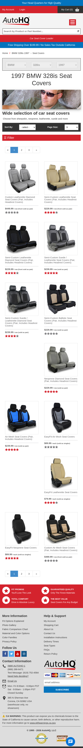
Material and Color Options (15, 633)
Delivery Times (51, 641)
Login (22, 9)
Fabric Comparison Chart (15, 629)
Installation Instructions (55, 637)
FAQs (47, 649)
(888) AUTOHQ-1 (16, 665)
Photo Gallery (9, 625)
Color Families (9, 637)
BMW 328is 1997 (20, 53)
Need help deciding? (18, 676)
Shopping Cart (51, 625)
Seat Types (49, 645)
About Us (48, 629)
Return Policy (50, 653)
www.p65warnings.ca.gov (43, 723)
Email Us (12, 681)
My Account (8, 9)
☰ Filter (9, 137)
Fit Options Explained (13, 621)
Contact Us (49, 633)
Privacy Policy (9, 641)
